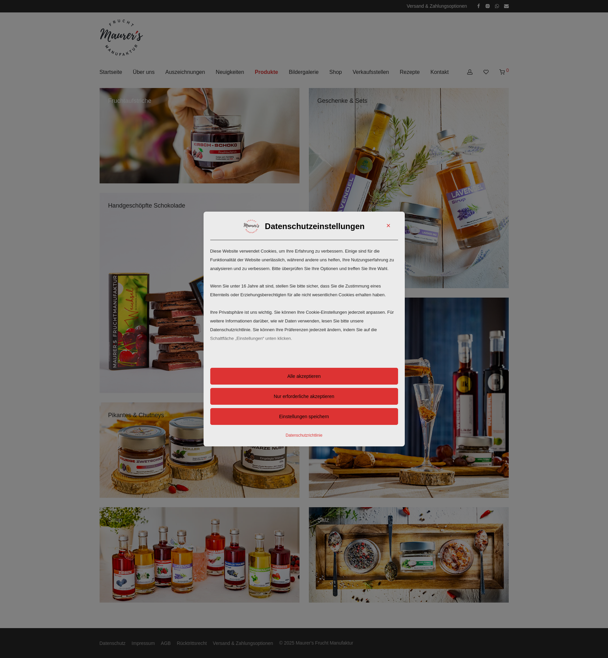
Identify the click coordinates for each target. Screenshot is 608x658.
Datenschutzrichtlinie (304, 435)
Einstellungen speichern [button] (304, 416)
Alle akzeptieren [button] (304, 376)
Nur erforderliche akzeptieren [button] (304, 396)
